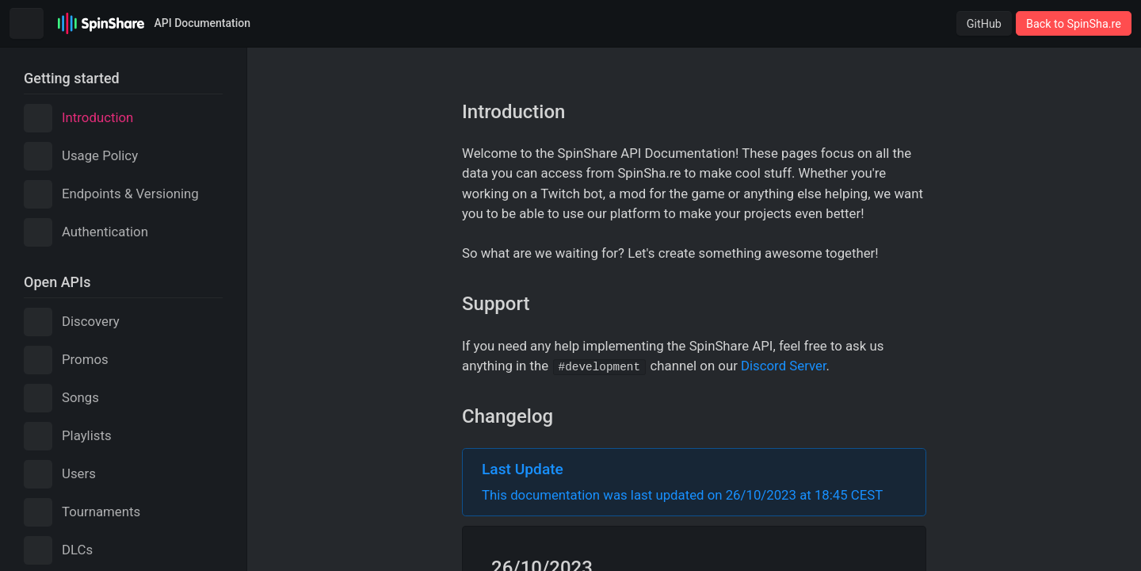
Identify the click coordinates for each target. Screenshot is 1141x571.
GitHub (984, 24)
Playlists (68, 436)
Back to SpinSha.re (1073, 24)
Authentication (86, 232)
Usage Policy (81, 156)
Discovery (72, 322)
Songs (61, 398)
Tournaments (82, 512)
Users (60, 474)
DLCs (58, 550)
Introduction (78, 118)
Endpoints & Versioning (111, 194)
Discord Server (783, 366)
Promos (66, 360)
